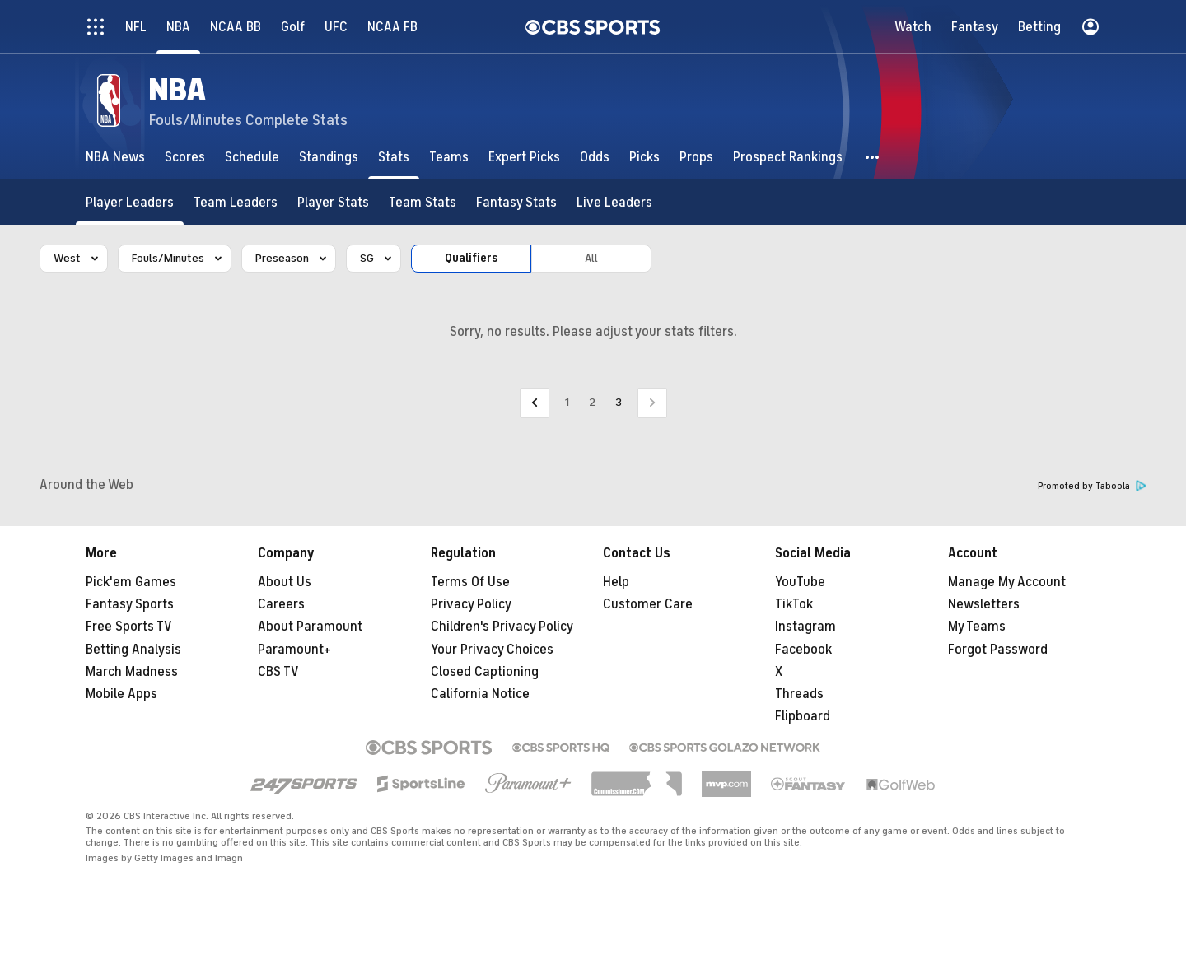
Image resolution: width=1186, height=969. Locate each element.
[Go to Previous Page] (534, 403)
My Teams (977, 626)
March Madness (132, 672)
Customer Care (648, 604)
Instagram (805, 626)
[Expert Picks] (524, 156)
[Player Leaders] (130, 202)
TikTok (794, 604)
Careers (281, 604)
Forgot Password (998, 649)
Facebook (803, 649)
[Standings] (328, 156)
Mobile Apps (121, 694)
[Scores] (185, 156)
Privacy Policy (471, 604)
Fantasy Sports (130, 604)
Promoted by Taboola (1092, 486)
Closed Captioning (485, 672)
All (591, 258)
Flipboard (802, 716)
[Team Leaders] (235, 202)
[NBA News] (115, 156)
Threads (799, 694)
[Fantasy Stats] (516, 202)
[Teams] (449, 156)
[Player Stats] (333, 202)
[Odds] (594, 156)
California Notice (480, 694)
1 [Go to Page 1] (567, 402)
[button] (873, 156)
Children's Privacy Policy (502, 626)
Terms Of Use (470, 582)
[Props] (696, 156)
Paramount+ (294, 649)
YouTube (800, 582)
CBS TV (278, 672)
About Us (284, 582)
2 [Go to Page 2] (592, 402)
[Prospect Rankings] (787, 156)
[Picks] (644, 156)
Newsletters (984, 604)
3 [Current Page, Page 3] (618, 402)
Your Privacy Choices (492, 649)
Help (616, 582)
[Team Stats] (422, 202)
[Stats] (393, 156)
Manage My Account (1007, 582)
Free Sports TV (129, 626)
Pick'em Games (131, 582)
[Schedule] (252, 156)
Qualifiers (471, 258)
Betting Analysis (133, 649)
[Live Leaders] (614, 202)
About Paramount (310, 626)
